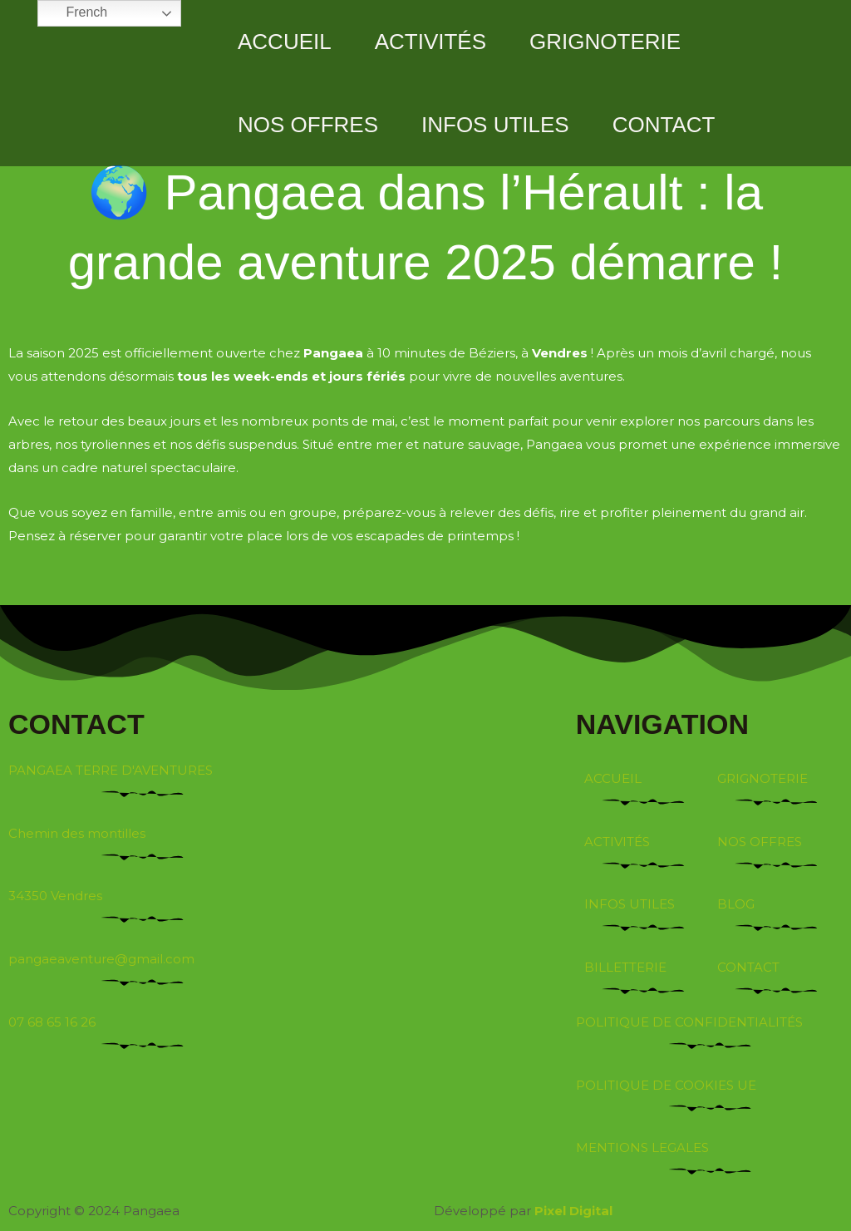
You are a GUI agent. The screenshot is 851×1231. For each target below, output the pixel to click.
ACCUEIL (285, 41)
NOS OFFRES (308, 124)
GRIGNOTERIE (605, 41)
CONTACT (664, 124)
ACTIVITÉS (430, 41)
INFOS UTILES (495, 124)
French (74, 13)
